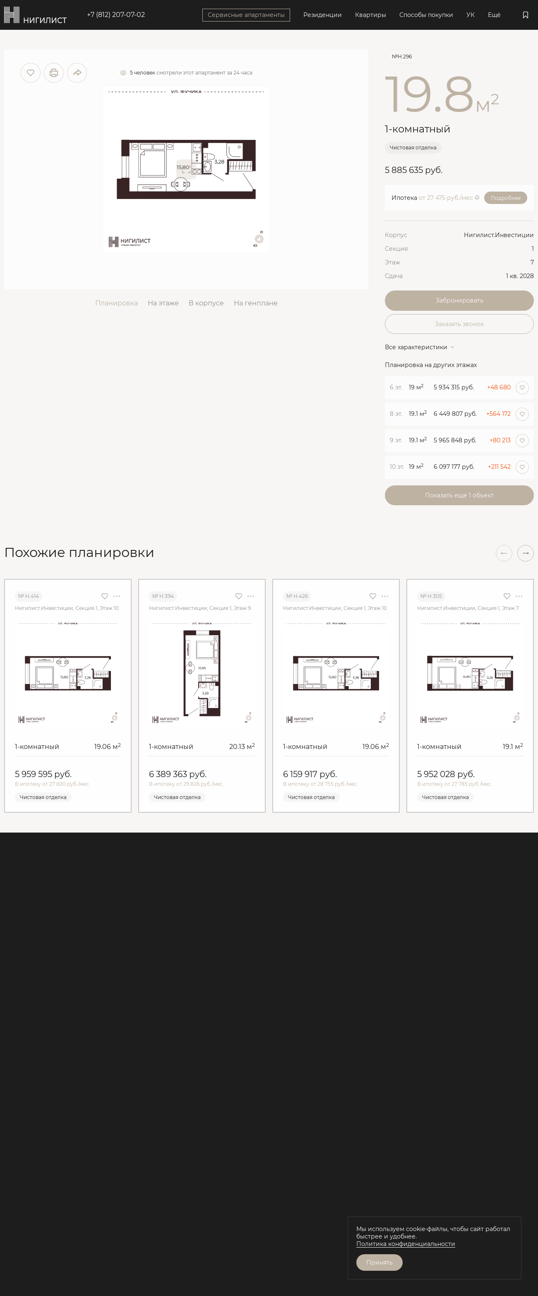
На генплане (256, 303)
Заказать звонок (459, 324)
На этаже (163, 303)
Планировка (116, 303)
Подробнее (506, 198)
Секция (396, 248)
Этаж (392, 262)
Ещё (494, 15)
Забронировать (459, 300)
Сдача (394, 276)
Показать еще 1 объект (459, 495)
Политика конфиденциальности (405, 1244)
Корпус (396, 235)
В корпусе (206, 303)
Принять (379, 1262)
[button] (525, 553)
